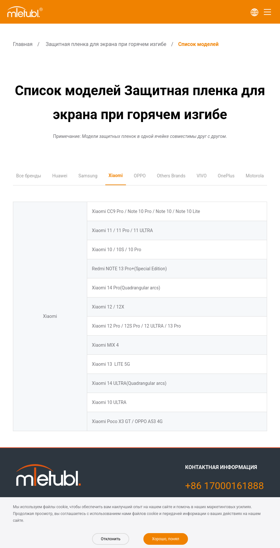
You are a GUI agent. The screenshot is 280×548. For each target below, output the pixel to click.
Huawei (59, 175)
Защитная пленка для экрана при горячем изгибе (106, 44)
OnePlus (226, 175)
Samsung (88, 175)
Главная (23, 44)
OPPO (140, 175)
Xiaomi (116, 175)
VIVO (202, 175)
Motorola (255, 175)
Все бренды (28, 175)
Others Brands (171, 175)
